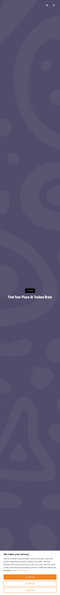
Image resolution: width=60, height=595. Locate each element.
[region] (30, 573)
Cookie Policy (22, 570)
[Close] (58, 551)
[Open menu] (54, 5)
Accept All (30, 577)
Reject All (30, 590)
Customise (30, 584)
